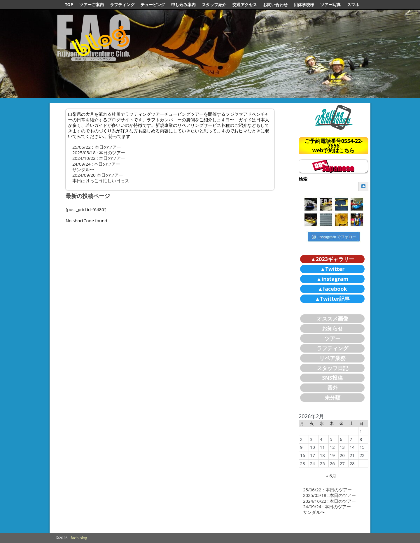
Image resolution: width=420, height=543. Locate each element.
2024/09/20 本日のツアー (97, 175)
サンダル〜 (83, 169)
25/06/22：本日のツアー (96, 147)
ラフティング (122, 4)
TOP (69, 4)
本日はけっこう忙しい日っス (100, 180)
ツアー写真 (330, 4)
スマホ (353, 4)
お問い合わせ (275, 4)
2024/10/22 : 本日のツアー (98, 158)
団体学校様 (304, 4)
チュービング (153, 4)
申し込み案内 (183, 4)
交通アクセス (244, 4)
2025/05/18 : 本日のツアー (98, 152)
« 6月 (331, 476)
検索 (303, 179)
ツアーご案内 (91, 4)
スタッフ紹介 (214, 4)
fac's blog (79, 537)
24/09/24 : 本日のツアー (96, 164)
